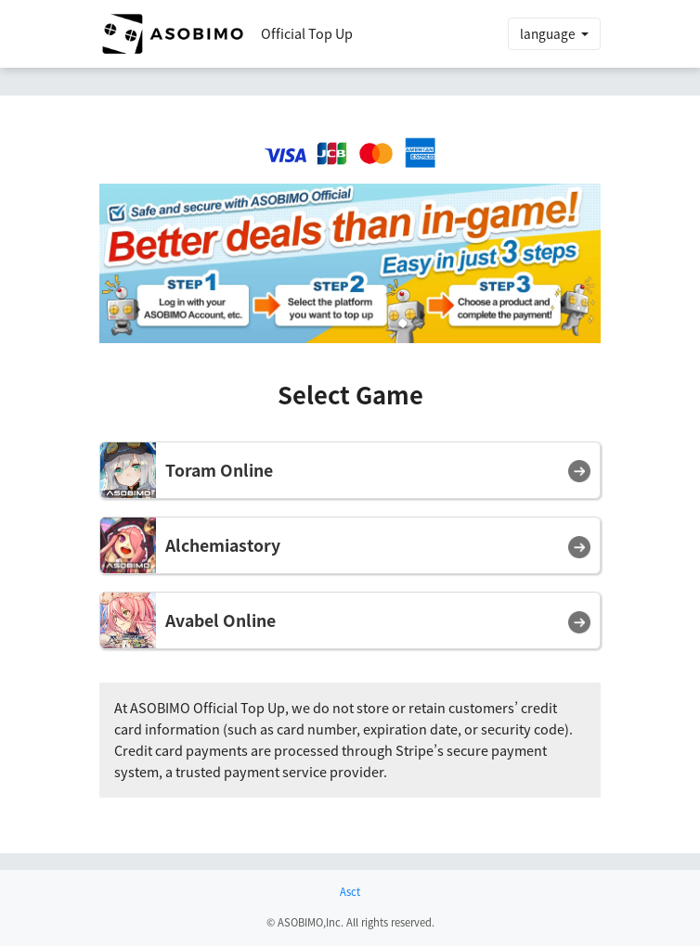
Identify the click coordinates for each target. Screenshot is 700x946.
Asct (350, 892)
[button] (350, 470)
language (549, 33)
